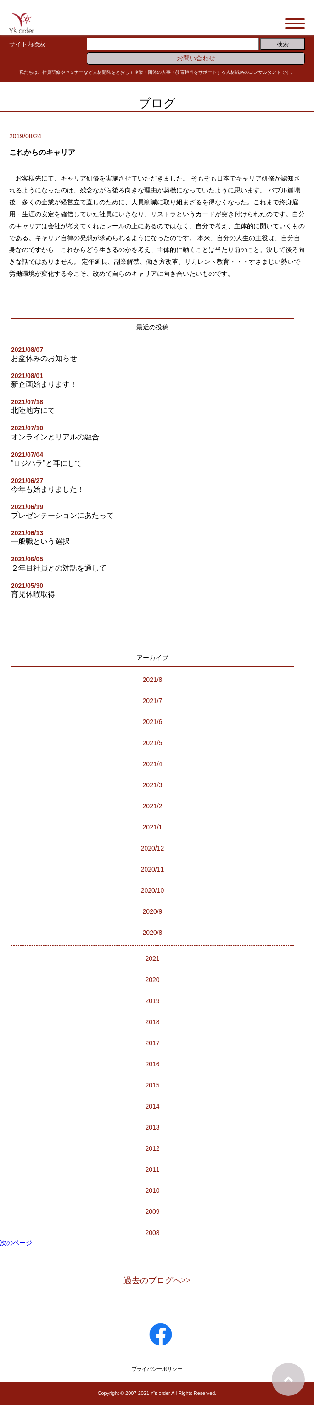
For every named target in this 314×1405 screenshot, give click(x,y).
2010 (152, 1190)
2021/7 (153, 700)
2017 (152, 1043)
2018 (152, 1022)
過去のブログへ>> (157, 1280)
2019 (152, 1000)
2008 (152, 1232)
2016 (152, 1064)
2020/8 (153, 932)
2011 (152, 1169)
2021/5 (153, 742)
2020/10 (152, 890)
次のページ (16, 1242)
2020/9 (153, 911)
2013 (152, 1127)
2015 (152, 1085)
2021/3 (153, 785)
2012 (152, 1148)
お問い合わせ (196, 58)
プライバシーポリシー (157, 1369)
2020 (152, 979)
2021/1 (153, 827)
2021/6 (153, 721)
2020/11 (152, 869)
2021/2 (153, 806)
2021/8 (153, 679)
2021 (152, 958)
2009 (152, 1211)
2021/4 (153, 764)
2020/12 (152, 848)
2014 (152, 1106)
